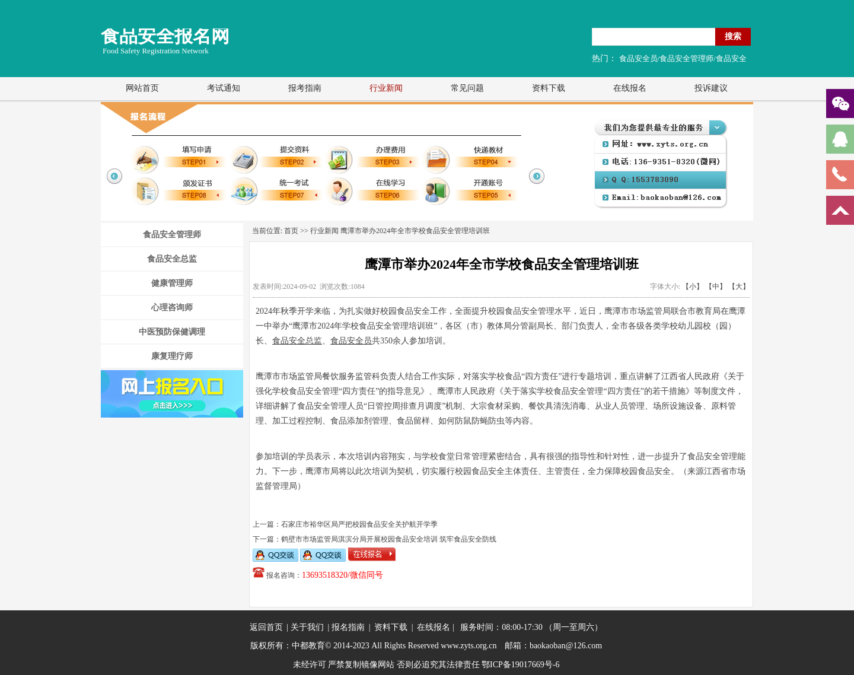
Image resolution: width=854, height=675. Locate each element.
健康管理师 (172, 283)
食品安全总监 (172, 258)
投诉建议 (711, 88)
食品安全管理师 (172, 234)
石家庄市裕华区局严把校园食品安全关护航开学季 (359, 524)
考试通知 (223, 88)
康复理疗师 (172, 356)
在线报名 (629, 88)
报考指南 (304, 88)
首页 (291, 231)
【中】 (715, 286)
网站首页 (142, 88)
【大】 (739, 286)
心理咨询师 (172, 307)
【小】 (692, 286)
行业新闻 (386, 88)
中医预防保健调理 (172, 331)
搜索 (733, 36)
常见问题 (467, 88)
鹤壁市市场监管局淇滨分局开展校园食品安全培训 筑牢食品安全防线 (388, 539)
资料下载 (548, 88)
